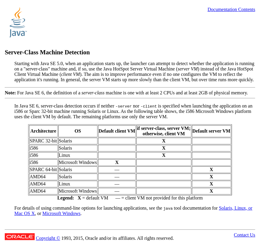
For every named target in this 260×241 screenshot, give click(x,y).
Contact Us (244, 234)
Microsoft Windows (61, 213)
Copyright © (48, 238)
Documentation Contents (231, 9)
